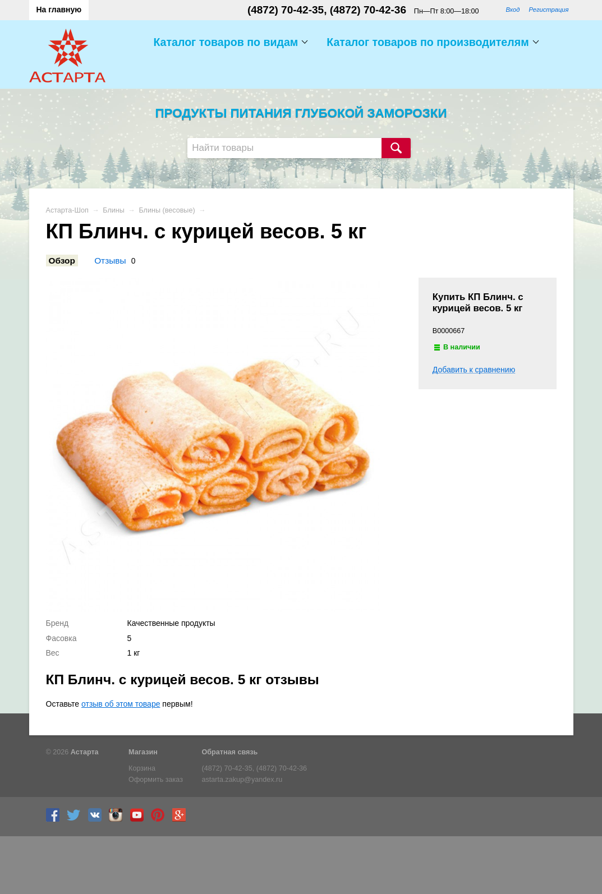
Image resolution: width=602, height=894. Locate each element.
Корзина (141, 768)
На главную (59, 9)
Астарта (85, 752)
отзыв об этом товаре (120, 703)
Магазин (143, 752)
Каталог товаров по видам (225, 42)
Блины (114, 210)
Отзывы (110, 260)
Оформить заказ (155, 780)
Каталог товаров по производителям (428, 42)
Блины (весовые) (167, 210)
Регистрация (548, 9)
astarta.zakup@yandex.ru (242, 780)
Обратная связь (230, 752)
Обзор (62, 260)
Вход (513, 9)
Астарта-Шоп (67, 210)
